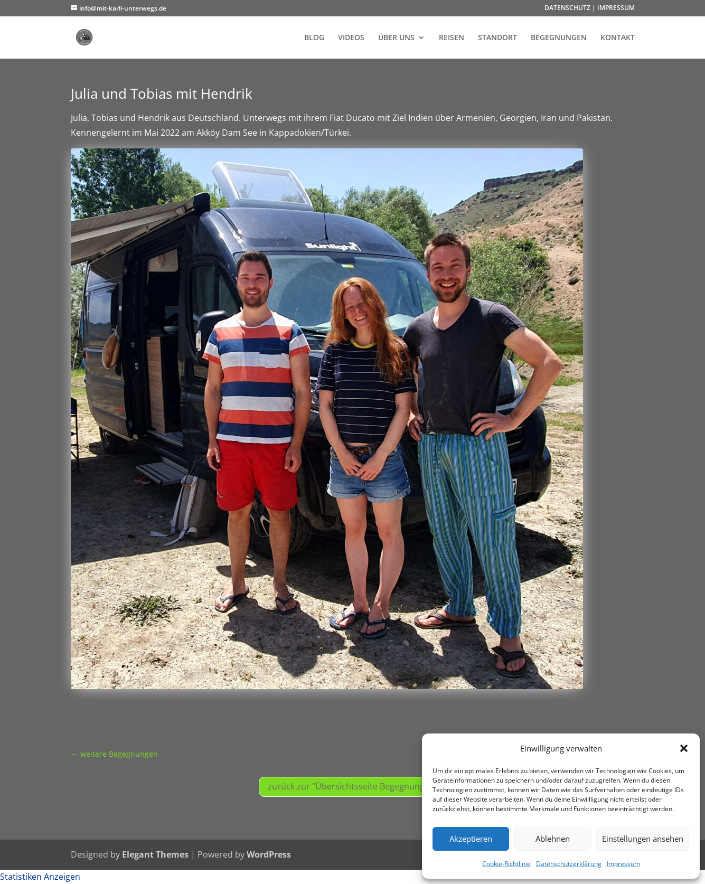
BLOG (314, 38)
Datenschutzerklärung (568, 863)
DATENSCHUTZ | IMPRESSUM (589, 8)
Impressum (623, 863)
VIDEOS (351, 38)
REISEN (451, 38)
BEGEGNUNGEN (559, 38)
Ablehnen (552, 838)
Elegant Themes (155, 854)
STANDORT (497, 38)
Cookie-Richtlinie (506, 863)
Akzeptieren (470, 838)
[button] (684, 748)
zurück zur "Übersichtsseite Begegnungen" (353, 786)
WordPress (269, 854)
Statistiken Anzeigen (40, 876)
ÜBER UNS (396, 38)
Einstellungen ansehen (642, 838)
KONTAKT (617, 38)
